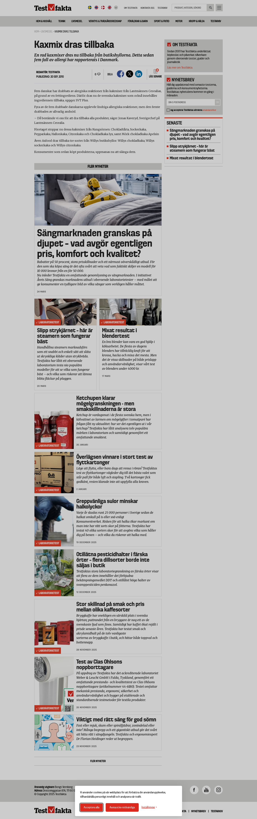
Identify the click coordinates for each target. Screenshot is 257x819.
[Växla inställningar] (149, 807)
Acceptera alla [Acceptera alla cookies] (91, 807)
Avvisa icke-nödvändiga (122, 807)
